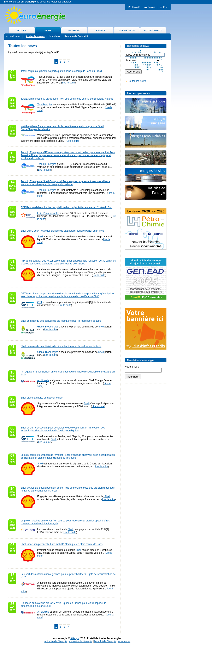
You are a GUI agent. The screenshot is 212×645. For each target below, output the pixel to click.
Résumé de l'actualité (76, 36)
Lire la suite (68, 82)
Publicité (136, 7)
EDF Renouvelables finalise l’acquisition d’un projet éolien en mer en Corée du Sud (66, 207)
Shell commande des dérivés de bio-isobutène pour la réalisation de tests (61, 320)
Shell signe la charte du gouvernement (42, 397)
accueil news (13, 36)
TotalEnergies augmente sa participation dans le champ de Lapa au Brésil (61, 71)
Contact (151, 7)
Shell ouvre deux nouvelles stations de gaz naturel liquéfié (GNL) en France (62, 230)
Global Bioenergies (47, 326)
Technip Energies (46, 164)
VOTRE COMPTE (153, 30)
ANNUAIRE (74, 30)
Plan (165, 7)
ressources (124, 641)
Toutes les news (137, 81)
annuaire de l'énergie (80, 641)
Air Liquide (43, 380)
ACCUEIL (22, 30)
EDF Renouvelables (48, 213)
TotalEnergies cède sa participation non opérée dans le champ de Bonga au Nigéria (67, 98)
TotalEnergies (44, 104)
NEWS (48, 30)
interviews (54, 36)
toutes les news (35, 36)
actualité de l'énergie (56, 641)
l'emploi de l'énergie (105, 641)
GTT (39, 302)
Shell (40, 236)
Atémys (74, 638)
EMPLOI (100, 30)
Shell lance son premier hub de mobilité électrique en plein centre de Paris (61, 544)
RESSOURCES (127, 30)
